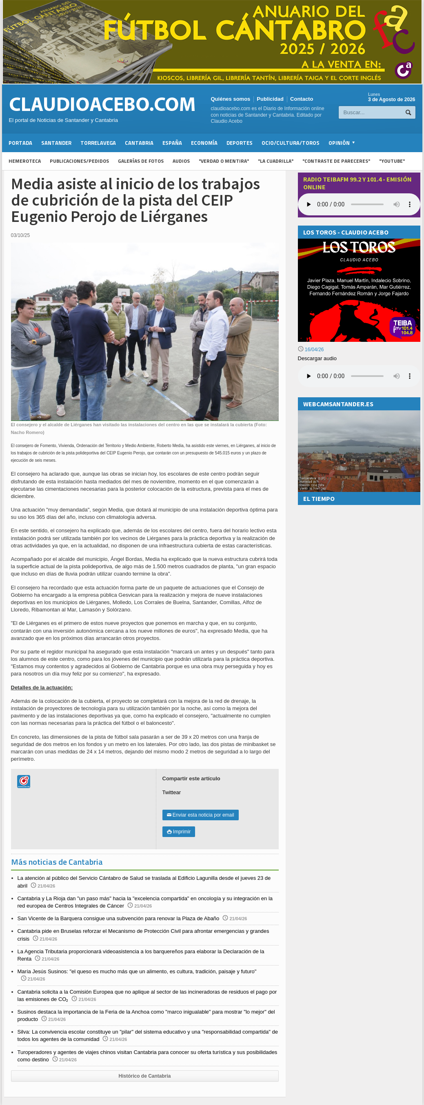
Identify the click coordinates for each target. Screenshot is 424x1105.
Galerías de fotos (141, 161)
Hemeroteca (25, 161)
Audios (181, 161)
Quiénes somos (231, 99)
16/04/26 (311, 349)
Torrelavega (98, 143)
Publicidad (270, 99)
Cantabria (139, 143)
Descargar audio (317, 358)
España (172, 143)
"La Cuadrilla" (275, 161)
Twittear (171, 792)
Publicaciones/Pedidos (79, 161)
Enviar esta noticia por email (200, 815)
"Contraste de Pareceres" (336, 161)
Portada (20, 143)
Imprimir (179, 831)
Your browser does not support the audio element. (359, 204)
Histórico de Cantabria (144, 1076)
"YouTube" (392, 161)
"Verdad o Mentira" (224, 161)
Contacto (301, 99)
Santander (56, 143)
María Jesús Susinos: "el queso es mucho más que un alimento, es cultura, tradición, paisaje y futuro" (137, 971)
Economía (204, 143)
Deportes (239, 143)
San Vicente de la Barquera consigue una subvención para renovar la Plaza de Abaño (119, 918)
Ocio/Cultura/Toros (291, 143)
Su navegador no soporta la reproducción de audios (359, 376)
